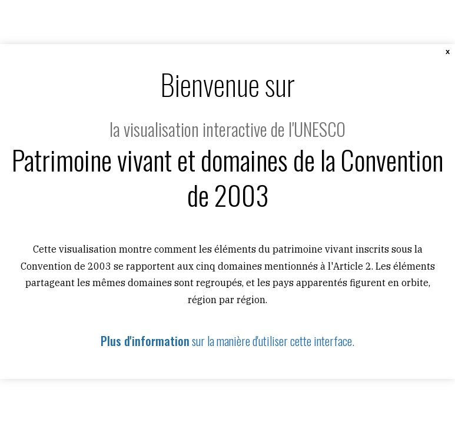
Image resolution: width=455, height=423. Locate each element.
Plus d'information (145, 341)
